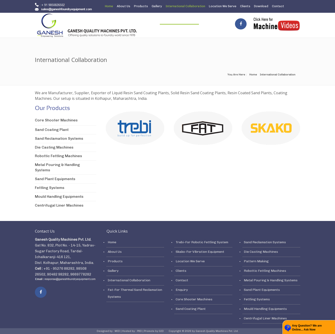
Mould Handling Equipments (59, 196)
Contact (278, 6)
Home (109, 6)
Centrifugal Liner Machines (59, 205)
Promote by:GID (154, 331)
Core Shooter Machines (56, 120)
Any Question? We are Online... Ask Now (307, 327)
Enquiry (110, 18)
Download (261, 6)
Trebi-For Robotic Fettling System (202, 242)
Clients (245, 6)
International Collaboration (185, 6)
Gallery (157, 6)
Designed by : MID (109, 331)
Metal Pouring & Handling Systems (271, 280)
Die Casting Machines (54, 147)
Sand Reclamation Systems (59, 138)
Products (141, 6)
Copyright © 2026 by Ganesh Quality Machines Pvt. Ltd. (203, 331)
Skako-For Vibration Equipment (200, 252)
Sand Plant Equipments (55, 179)
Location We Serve (222, 6)
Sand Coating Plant (52, 129)
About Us (123, 6)
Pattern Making (256, 261)
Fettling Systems (49, 187)
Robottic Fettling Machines (58, 156)
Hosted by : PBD (132, 331)
